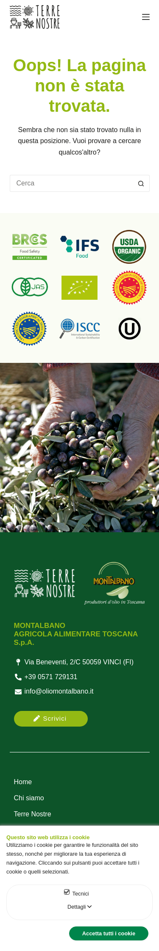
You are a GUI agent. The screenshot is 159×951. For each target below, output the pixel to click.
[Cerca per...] (71, 183)
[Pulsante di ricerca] (141, 183)
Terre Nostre (32, 814)
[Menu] (146, 17)
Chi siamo (29, 798)
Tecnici (81, 893)
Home (23, 781)
